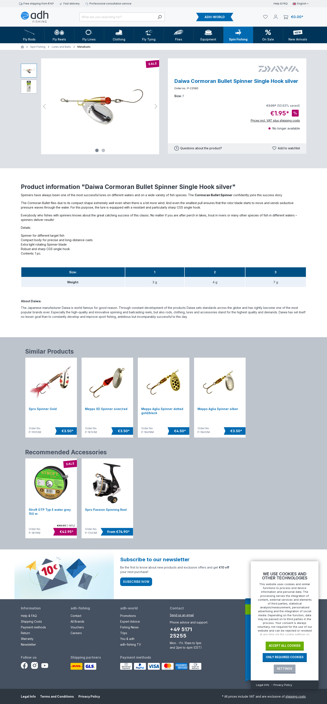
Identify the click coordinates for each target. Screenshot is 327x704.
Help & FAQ (281, 3)
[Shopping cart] (293, 17)
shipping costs (295, 696)
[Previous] (44, 106)
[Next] (156, 106)
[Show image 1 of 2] (97, 150)
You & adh (127, 639)
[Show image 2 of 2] (103, 150)
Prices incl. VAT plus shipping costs (275, 120)
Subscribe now (136, 581)
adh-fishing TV (130, 644)
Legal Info (28, 696)
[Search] (160, 17)
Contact (76, 616)
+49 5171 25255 (181, 632)
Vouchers (77, 627)
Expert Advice (130, 621)
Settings (284, 668)
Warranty (27, 639)
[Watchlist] (265, 17)
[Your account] (276, 17)
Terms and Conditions (57, 696)
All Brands (77, 621)
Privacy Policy (89, 696)
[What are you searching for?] (117, 17)
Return (25, 633)
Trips (123, 633)
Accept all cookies (285, 645)
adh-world (129, 608)
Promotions (128, 616)
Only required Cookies (285, 657)
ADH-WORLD (215, 17)
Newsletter (28, 644)
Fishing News (129, 627)
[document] (284, 605)
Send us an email (182, 615)
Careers (76, 633)
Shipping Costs (31, 621)
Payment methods (33, 627)
